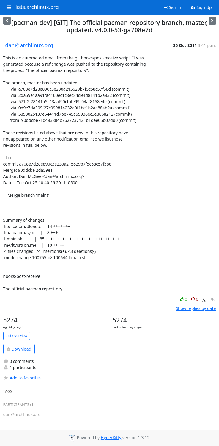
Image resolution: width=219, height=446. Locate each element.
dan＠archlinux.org (29, 45)
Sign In (173, 7)
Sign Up (201, 7)
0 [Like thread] (184, 299)
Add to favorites (22, 378)
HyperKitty (111, 437)
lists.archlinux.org (37, 7)
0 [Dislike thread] (194, 299)
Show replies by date (196, 308)
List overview (17, 335)
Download (19, 349)
